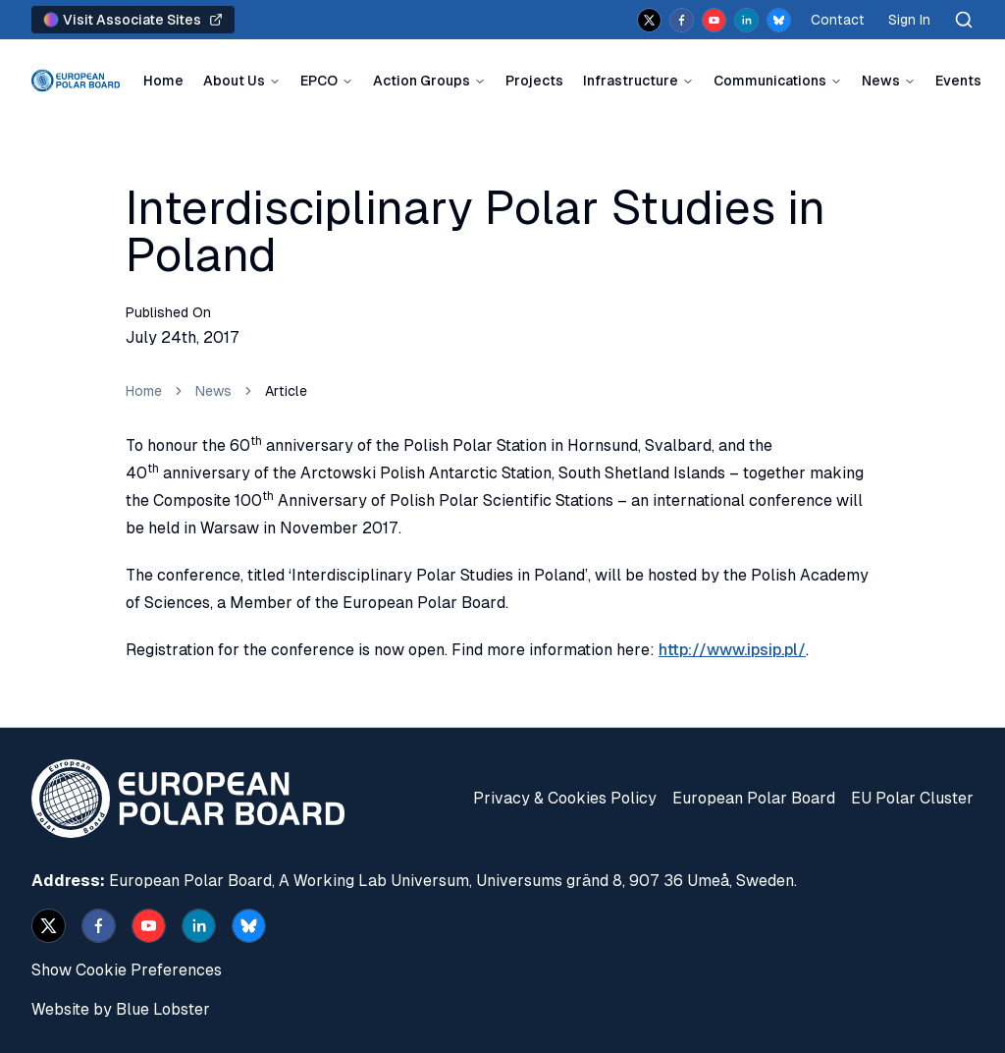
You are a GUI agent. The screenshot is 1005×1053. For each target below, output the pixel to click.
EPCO (319, 80)
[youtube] (714, 20)
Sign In (909, 20)
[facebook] (681, 20)
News (881, 80)
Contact (838, 20)
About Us (234, 80)
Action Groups (421, 80)
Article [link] (286, 391)
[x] (649, 20)
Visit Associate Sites (133, 20)
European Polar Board (753, 798)
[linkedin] (746, 20)
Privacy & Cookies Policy (565, 798)
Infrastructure (630, 80)
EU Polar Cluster (912, 798)
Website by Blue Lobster (120, 1009)
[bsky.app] (779, 20)
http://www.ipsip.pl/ (732, 649)
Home (163, 80)
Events (958, 80)
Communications (770, 80)
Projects (534, 80)
